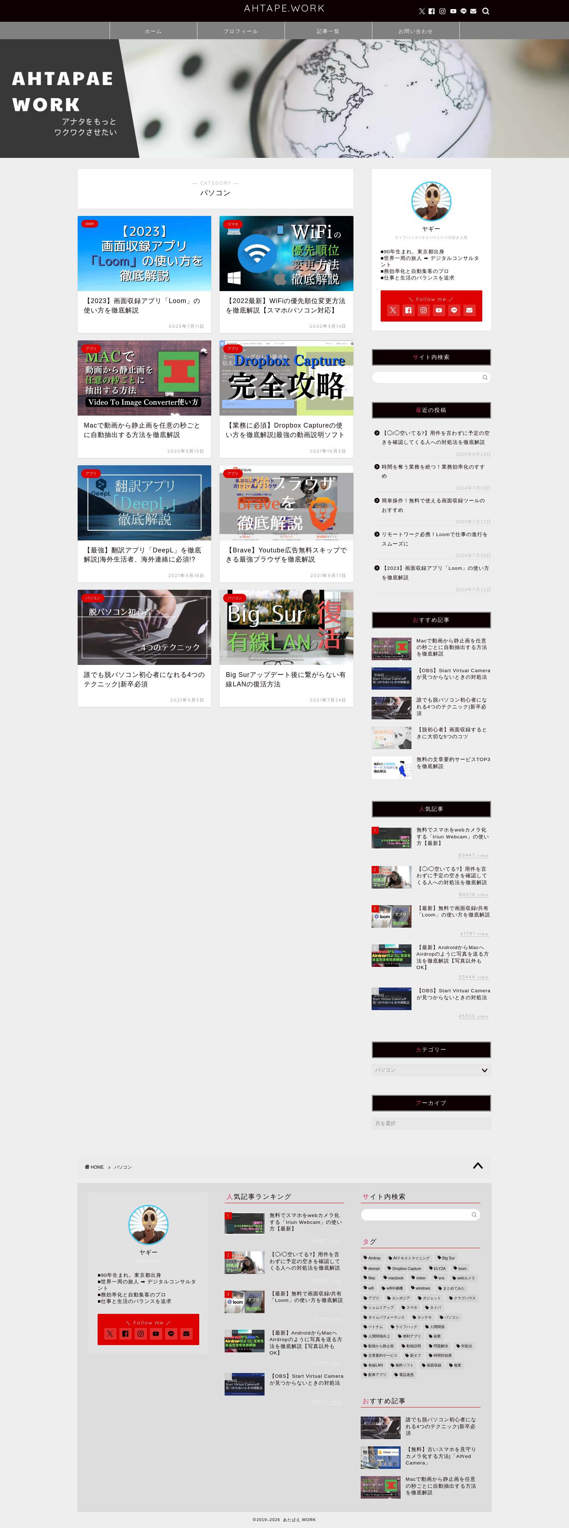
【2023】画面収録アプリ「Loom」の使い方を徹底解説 (436, 572)
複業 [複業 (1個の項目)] (457, 1365)
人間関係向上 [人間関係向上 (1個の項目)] (379, 1337)
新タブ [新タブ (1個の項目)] (415, 1356)
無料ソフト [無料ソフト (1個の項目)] (405, 1365)
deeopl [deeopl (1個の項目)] (374, 1269)
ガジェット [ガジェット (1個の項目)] (432, 1298)
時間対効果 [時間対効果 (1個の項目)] (443, 1356)
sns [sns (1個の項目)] (442, 1278)
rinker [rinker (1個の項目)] (421, 1278)
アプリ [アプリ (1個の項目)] (373, 1298)
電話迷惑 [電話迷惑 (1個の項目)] (406, 1375)
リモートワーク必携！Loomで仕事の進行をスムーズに (435, 539)
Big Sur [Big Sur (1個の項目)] (448, 1259)
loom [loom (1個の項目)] (462, 1269)
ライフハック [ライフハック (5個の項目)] (406, 1327)
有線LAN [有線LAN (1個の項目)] (375, 1365)
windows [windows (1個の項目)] (423, 1289)
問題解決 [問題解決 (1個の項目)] (441, 1346)
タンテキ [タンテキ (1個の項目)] (424, 1317)
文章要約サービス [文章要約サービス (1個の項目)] (382, 1356)
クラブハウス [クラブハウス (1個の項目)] (465, 1298)
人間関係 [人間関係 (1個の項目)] (437, 1327)
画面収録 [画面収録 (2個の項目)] (434, 1365)
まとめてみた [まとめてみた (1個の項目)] (454, 1289)
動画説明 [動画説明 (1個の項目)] (413, 1346)
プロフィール (241, 31)
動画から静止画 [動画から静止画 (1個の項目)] (381, 1346)
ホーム (153, 31)
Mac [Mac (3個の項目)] (372, 1278)
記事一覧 (328, 31)
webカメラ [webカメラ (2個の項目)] (466, 1278)
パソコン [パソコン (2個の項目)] (452, 1317)
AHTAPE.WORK (285, 8)
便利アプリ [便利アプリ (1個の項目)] (412, 1337)
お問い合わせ (415, 31)
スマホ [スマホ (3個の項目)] (411, 1308)
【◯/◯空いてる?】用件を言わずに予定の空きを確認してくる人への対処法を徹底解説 (436, 437)
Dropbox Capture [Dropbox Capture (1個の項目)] (406, 1269)
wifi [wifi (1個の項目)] (371, 1289)
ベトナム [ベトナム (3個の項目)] (375, 1327)
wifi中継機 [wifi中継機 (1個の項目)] (394, 1289)
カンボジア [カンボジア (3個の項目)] (401, 1298)
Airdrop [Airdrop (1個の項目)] (374, 1259)
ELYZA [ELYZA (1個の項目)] (440, 1269)
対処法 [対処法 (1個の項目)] (466, 1346)
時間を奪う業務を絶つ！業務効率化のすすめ (433, 471)
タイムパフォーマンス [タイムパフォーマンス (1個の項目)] (386, 1317)
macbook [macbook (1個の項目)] (396, 1278)
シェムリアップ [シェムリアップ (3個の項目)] (381, 1308)
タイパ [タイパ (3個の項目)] (435, 1308)
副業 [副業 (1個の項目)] (437, 1337)
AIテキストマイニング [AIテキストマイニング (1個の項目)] (411, 1259)
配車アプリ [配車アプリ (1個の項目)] (377, 1375)
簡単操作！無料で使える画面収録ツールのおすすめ (433, 505)
